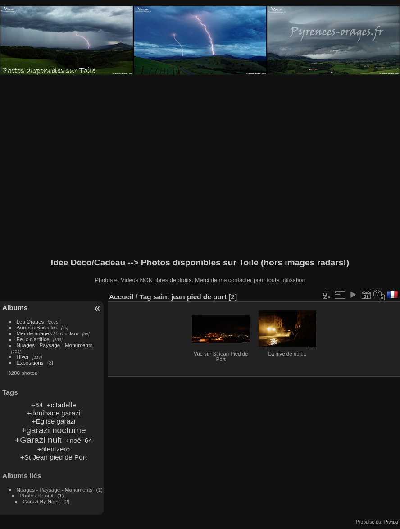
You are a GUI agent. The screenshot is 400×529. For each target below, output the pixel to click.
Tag (145, 297)
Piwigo (391, 521)
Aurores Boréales (37, 327)
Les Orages (30, 321)
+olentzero (53, 449)
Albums (14, 307)
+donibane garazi (53, 413)
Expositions (30, 362)
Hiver (23, 357)
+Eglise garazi (53, 421)
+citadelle (61, 405)
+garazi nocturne (53, 430)
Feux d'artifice (33, 339)
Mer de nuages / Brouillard (48, 333)
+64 (37, 405)
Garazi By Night (41, 501)
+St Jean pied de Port (53, 457)
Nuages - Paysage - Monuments (55, 345)
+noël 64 (78, 440)
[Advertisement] (111, 166)
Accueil (121, 297)
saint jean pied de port (190, 297)
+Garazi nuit (38, 440)
